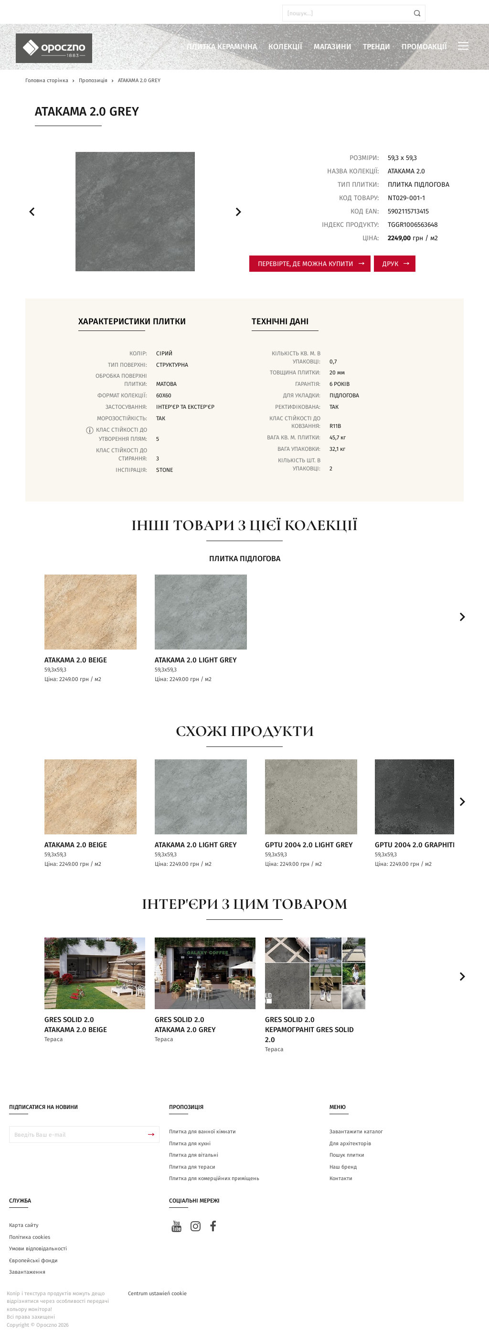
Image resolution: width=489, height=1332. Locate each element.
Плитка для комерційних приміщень (214, 1171)
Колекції (285, 47)
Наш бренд (343, 1160)
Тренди (376, 47)
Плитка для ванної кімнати (202, 1125)
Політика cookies (29, 1230)
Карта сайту (23, 1218)
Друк (396, 264)
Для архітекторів (350, 1137)
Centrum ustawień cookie (157, 1286)
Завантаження (27, 1265)
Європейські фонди (33, 1253)
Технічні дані (280, 322)
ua (33, 13)
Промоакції (424, 47)
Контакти (341, 1171)
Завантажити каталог (356, 1125)
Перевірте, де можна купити (311, 264)
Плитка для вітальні (193, 1148)
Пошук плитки (347, 1148)
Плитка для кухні (190, 1137)
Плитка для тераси (192, 1160)
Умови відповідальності (38, 1242)
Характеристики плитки (132, 322)
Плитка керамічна (222, 47)
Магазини (332, 47)
